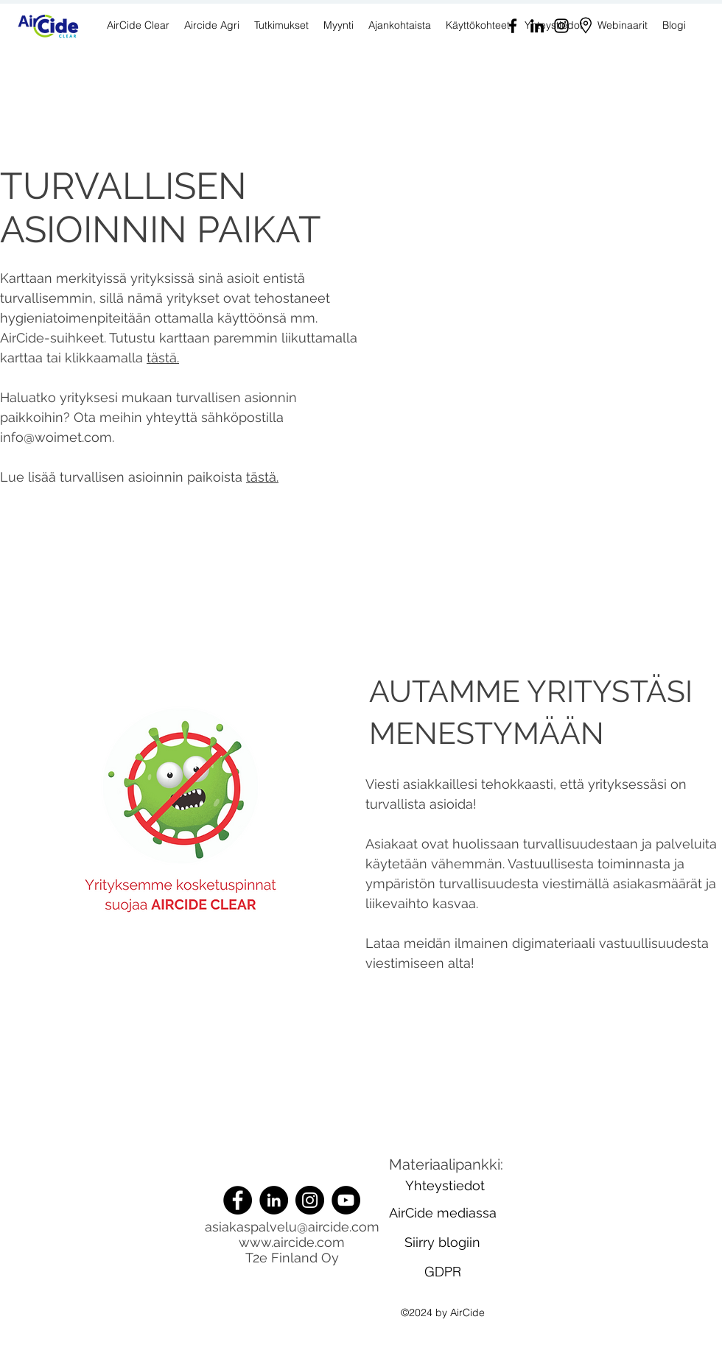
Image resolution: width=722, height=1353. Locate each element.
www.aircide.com (292, 1242)
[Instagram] (561, 25)
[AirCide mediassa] (443, 1213)
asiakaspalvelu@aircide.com (292, 1226)
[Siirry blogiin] (442, 1242)
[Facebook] (512, 25)
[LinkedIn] (537, 25)
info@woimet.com (56, 437)
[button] (338, 25)
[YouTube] (346, 1200)
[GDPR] (442, 1272)
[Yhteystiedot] (445, 1186)
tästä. (163, 357)
